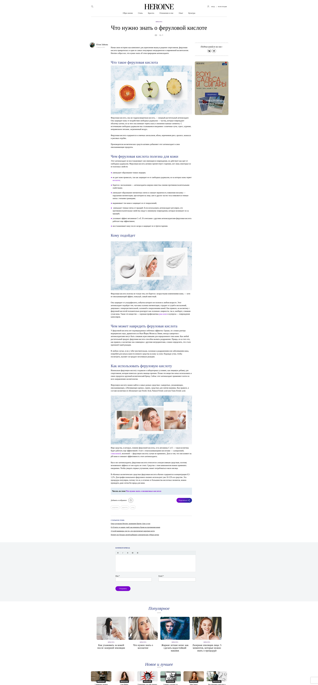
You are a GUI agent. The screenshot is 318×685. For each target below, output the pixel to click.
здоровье (115, 507)
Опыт (181, 13)
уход (132, 507)
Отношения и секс (166, 13)
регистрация (222, 6)
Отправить (123, 589)
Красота (151, 13)
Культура (191, 13)
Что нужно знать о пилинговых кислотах (143, 491)
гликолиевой (116, 454)
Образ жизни (128, 13)
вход (213, 6)
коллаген (116, 180)
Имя (117, 576)
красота (125, 507)
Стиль (140, 13)
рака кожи (163, 314)
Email (161, 576)
